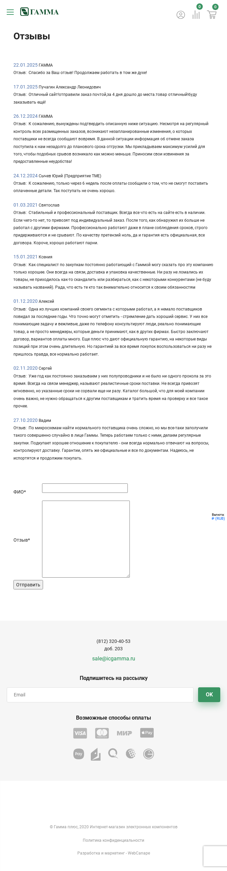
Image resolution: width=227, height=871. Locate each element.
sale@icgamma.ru (113, 658)
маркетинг (115, 853)
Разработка (88, 853)
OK (209, 694)
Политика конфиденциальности (113, 840)
